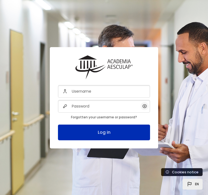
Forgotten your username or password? (104, 117)
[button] (193, 184)
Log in (104, 132)
